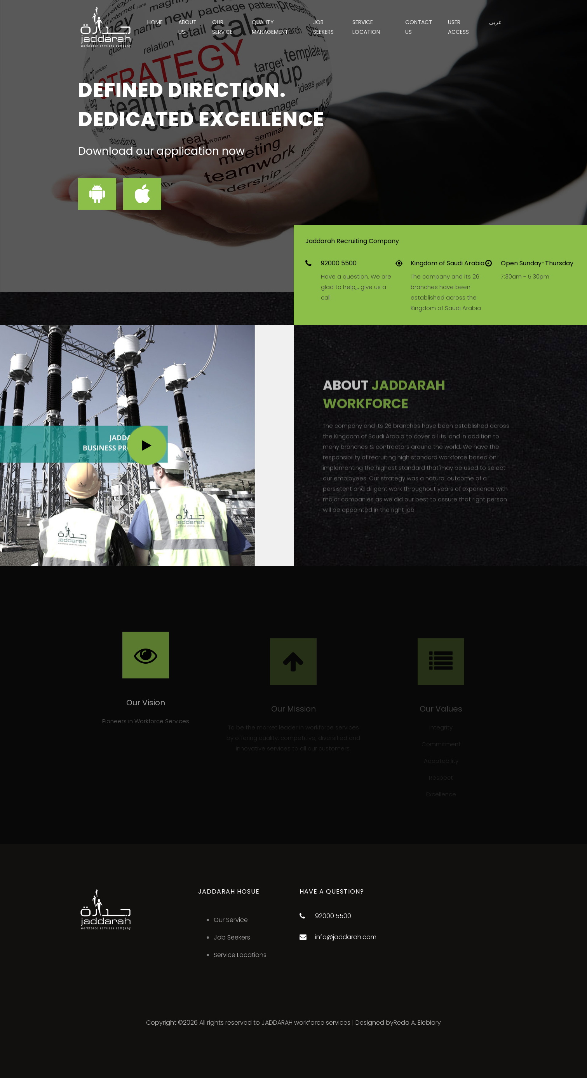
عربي (495, 22)
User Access (458, 27)
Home (155, 22)
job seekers (323, 27)
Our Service (222, 27)
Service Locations (240, 954)
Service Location (366, 27)
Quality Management (270, 27)
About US (187, 27)
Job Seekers (232, 937)
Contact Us (418, 27)
